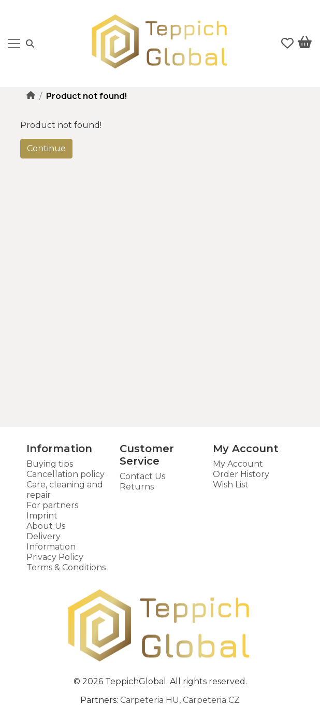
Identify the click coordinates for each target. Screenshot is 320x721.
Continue (46, 148)
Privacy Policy (54, 557)
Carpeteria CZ (211, 700)
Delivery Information (51, 541)
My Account (238, 464)
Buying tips (49, 464)
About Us (45, 526)
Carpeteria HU (149, 700)
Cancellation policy (65, 474)
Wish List (231, 484)
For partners (52, 505)
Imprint (41, 516)
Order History (241, 474)
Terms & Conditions (66, 567)
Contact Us (142, 476)
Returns (137, 487)
